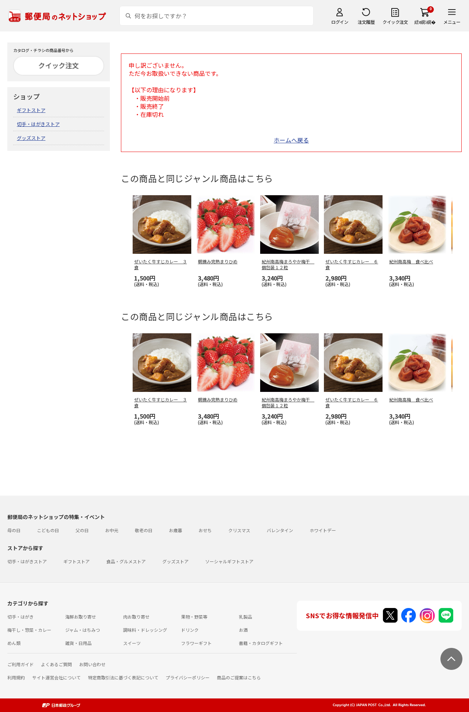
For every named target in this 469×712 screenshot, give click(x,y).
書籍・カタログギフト (261, 643)
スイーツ (132, 643)
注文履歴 (366, 22)
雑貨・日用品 (78, 643)
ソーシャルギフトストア (229, 561)
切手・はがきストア (38, 123)
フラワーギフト (196, 643)
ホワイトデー (323, 530)
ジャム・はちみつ (82, 630)
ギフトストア (31, 110)
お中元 (111, 530)
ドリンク (190, 630)
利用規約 (16, 677)
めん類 (14, 643)
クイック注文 (395, 22)
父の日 (82, 530)
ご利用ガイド (20, 664)
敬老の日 (143, 530)
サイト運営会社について (56, 677)
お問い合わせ (92, 664)
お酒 (243, 630)
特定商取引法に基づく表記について (123, 677)
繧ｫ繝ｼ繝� (424, 22)
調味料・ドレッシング (145, 630)
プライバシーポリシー (188, 677)
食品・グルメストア (126, 561)
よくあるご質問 (56, 664)
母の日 (14, 530)
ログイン (339, 22)
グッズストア (31, 137)
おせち (205, 530)
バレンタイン (280, 530)
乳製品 (245, 616)
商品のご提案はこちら (239, 677)
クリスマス (239, 530)
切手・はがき (20, 616)
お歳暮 (175, 530)
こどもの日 (48, 530)
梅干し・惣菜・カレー (29, 630)
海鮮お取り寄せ (80, 616)
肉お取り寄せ (136, 616)
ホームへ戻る (291, 140)
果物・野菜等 (194, 616)
